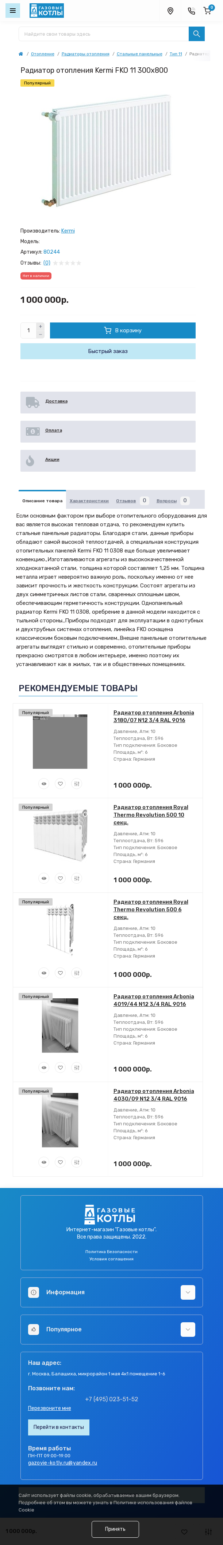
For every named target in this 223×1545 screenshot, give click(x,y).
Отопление (42, 53)
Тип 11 (176, 53)
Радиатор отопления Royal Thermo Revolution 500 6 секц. (151, 909)
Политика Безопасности (111, 1251)
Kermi (68, 231)
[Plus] (40, 326)
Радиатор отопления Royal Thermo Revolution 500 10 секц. (151, 815)
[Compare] (76, 783)
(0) (46, 263)
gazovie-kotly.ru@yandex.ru (62, 1463)
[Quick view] (43, 783)
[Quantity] (28, 330)
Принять (115, 1529)
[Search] (197, 34)
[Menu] (12, 10)
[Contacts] (191, 10)
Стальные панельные (139, 53)
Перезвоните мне (49, 1408)
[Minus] (40, 335)
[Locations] (170, 10)
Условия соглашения (111, 1258)
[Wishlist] (60, 783)
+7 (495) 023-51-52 (111, 1399)
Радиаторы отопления (85, 53)
